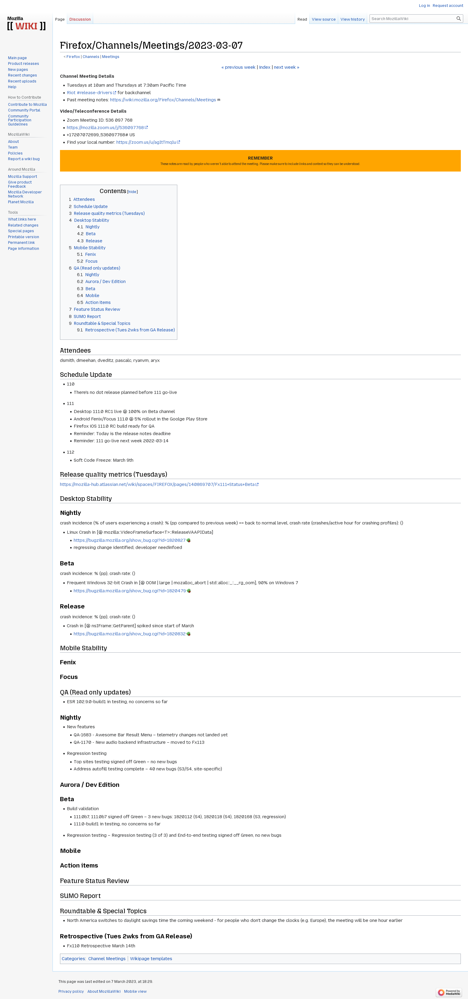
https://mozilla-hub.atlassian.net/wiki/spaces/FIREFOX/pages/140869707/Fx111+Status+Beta (157, 484)
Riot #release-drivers (89, 92)
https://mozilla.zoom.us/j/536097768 (105, 127)
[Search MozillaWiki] (416, 18)
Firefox (73, 57)
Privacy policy (71, 991)
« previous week (238, 67)
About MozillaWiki (104, 991)
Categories (73, 958)
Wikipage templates (151, 958)
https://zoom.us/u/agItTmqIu (146, 142)
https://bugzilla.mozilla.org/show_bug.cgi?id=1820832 (130, 634)
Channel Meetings (107, 958)
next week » (286, 67)
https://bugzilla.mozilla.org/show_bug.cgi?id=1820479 (130, 590)
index (264, 67)
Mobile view (135, 991)
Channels (91, 57)
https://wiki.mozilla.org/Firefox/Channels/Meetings (163, 99)
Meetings (110, 57)
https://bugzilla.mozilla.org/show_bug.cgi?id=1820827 (130, 540)
